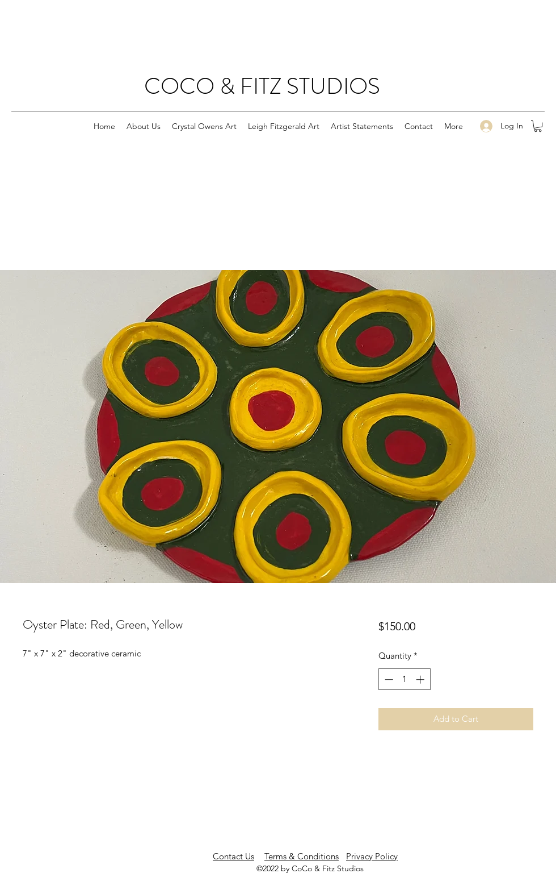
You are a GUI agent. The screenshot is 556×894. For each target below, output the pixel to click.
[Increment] (421, 679)
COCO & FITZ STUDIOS (262, 86)
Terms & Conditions (301, 856)
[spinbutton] (404, 679)
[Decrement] (387, 679)
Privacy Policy (372, 856)
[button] (538, 126)
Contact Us (233, 856)
